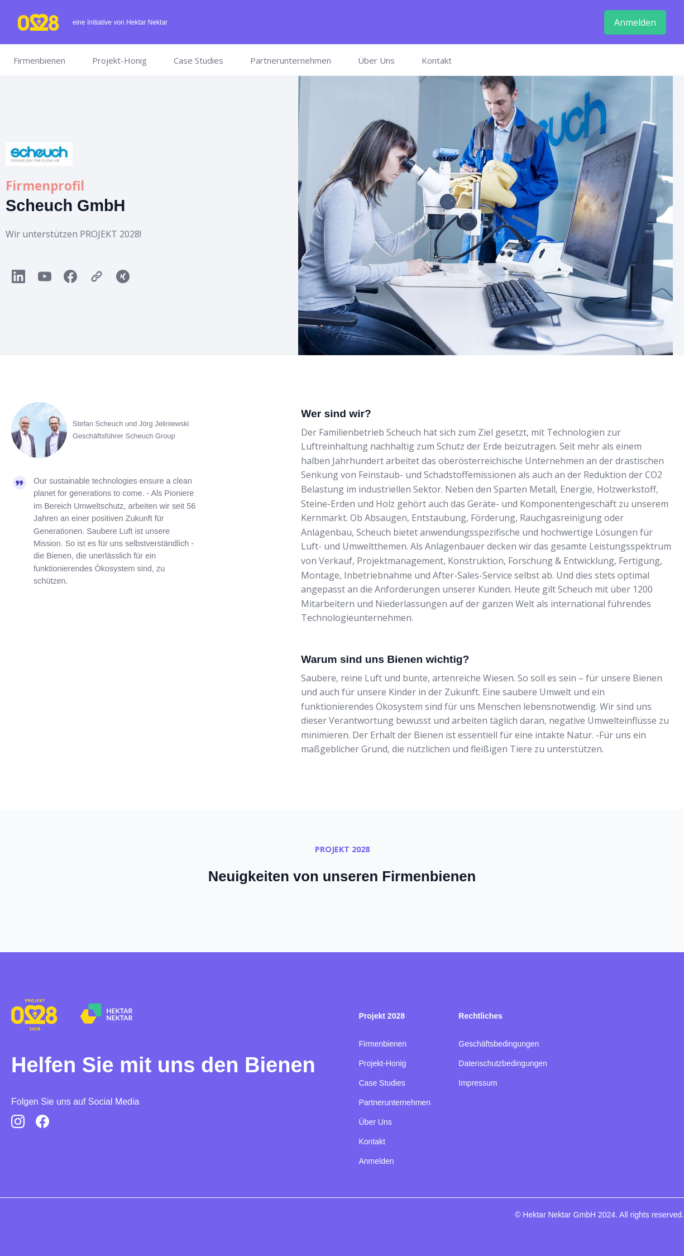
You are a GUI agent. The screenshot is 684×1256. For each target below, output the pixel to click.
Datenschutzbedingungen (502, 1063)
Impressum (477, 1082)
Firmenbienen (39, 60)
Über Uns (376, 60)
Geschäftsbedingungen (498, 1043)
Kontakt (437, 60)
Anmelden (376, 1161)
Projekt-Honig (119, 60)
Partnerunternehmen (290, 60)
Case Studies (198, 60)
